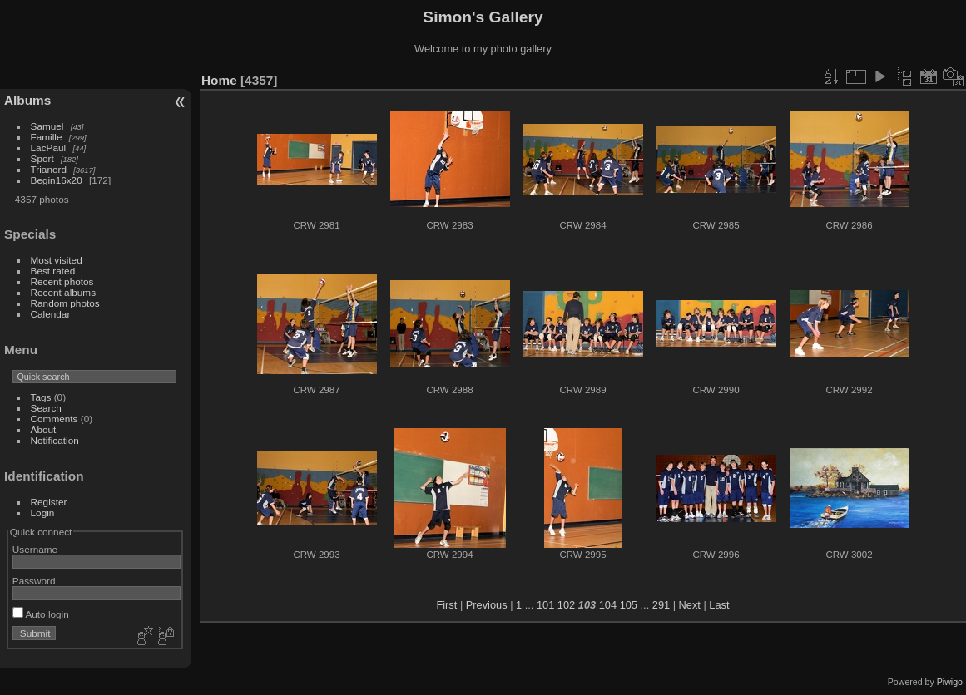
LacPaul (49, 147)
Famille (46, 136)
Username (34, 549)
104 (608, 605)
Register (49, 501)
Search (46, 407)
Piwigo (950, 682)
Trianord (49, 169)
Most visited (56, 259)
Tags (41, 397)
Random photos (65, 303)
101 (545, 605)
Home (219, 80)
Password (34, 580)
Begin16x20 (56, 180)
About (44, 429)
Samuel (47, 126)
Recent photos (62, 281)
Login (43, 512)
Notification (55, 440)
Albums (27, 100)
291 (661, 605)
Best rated (53, 270)
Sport (42, 158)
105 (628, 605)
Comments (54, 418)
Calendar (51, 313)
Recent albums (63, 292)
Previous (487, 605)
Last (719, 605)
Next (690, 605)
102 (566, 605)
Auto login (40, 614)
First (446, 605)
